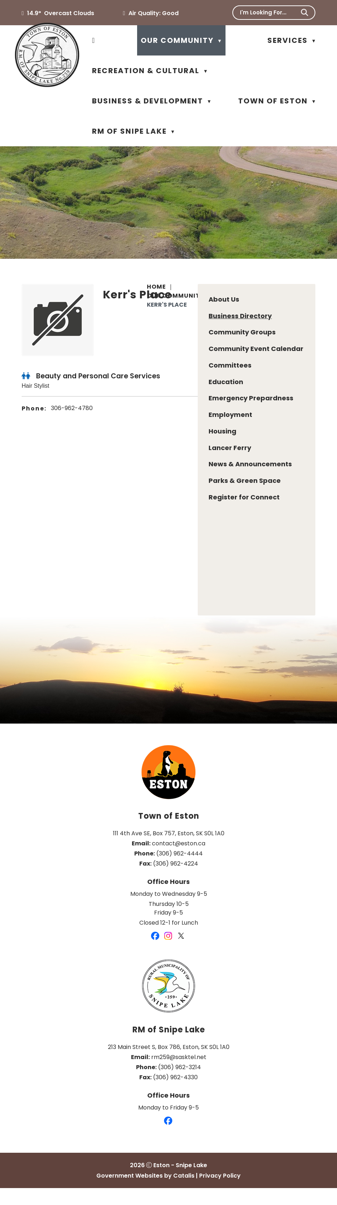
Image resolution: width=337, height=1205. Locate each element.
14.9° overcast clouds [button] (60, 13)
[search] (269, 12)
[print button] (308, 305)
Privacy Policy (220, 1192)
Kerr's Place (167, 305)
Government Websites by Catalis (145, 1192)
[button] (304, 12)
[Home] (93, 40)
